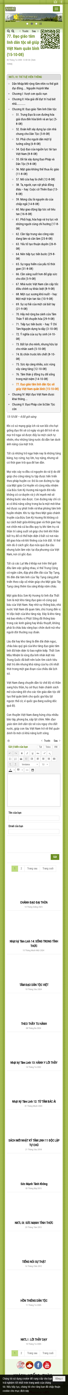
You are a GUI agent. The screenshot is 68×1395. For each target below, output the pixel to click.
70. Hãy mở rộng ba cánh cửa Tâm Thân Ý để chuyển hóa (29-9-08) (36, 316)
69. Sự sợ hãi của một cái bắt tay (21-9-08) (35, 306)
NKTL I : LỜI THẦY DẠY (34, 1339)
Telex (48, 747)
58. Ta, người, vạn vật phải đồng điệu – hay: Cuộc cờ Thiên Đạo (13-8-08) (37, 189)
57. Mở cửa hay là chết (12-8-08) (35, 179)
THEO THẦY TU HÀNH (34, 1024)
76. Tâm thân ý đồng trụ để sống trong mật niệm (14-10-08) (35, 377)
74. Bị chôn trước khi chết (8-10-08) (35, 356)
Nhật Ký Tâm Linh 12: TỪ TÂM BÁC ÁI (34, 1101)
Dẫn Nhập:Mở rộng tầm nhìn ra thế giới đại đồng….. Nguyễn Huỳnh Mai (35, 86)
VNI (55, 747)
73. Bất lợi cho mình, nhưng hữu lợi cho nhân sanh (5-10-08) (37, 346)
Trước (25, 31)
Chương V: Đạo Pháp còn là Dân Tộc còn (33, 407)
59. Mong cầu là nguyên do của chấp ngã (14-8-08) (34, 202)
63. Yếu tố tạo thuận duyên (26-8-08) (36, 246)
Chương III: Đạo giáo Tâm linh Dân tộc (34, 109)
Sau (34, 31)
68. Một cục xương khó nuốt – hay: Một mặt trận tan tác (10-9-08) (36, 296)
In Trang (8, 740)
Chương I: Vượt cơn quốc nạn (29, 93)
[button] (56, 9)
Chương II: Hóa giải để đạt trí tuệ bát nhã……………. (34, 101)
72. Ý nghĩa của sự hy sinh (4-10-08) (36, 336)
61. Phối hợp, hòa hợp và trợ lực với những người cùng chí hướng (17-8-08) (37, 224)
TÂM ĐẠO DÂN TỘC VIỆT (33, 985)
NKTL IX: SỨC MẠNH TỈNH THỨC (34, 1223)
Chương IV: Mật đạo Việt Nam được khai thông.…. (33, 397)
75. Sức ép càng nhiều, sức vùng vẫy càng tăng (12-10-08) (35, 367)
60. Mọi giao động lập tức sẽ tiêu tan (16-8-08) (35, 212)
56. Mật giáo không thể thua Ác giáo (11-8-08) (37, 171)
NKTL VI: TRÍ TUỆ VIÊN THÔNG (25, 77)
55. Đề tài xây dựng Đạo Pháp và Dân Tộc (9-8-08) (35, 161)
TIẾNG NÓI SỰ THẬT (34, 1262)
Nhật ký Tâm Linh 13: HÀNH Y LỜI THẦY (33, 1062)
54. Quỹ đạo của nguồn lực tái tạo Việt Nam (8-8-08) (36, 151)
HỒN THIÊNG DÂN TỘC (33, 1300)
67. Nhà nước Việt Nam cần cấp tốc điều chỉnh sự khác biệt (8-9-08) (37, 286)
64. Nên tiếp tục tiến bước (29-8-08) (35, 256)
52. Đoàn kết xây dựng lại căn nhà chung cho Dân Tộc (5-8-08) (36, 131)
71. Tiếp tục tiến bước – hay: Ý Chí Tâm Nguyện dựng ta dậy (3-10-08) (37, 326)
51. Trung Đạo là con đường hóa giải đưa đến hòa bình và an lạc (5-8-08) (36, 119)
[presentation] (33, 844)
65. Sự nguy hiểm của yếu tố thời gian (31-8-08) (35, 266)
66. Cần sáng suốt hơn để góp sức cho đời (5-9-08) (36, 276)
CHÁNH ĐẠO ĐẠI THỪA (34, 902)
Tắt (40, 747)
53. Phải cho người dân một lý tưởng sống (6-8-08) (34, 141)
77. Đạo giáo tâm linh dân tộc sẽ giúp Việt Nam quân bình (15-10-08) (37, 387)
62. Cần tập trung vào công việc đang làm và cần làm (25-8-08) (35, 236)
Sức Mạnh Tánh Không (33, 1184)
